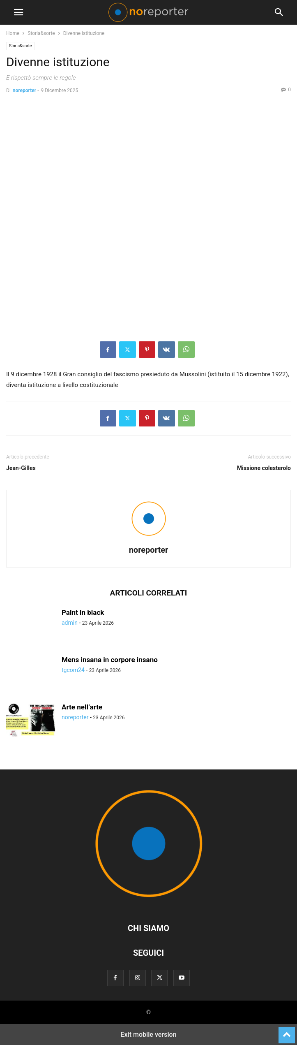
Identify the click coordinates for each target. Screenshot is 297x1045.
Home (12, 33)
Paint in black (83, 612)
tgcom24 (73, 670)
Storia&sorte (41, 33)
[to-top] (287, 1031)
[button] (18, 12)
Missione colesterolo (264, 468)
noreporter (24, 90)
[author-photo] (148, 538)
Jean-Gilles (21, 468)
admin (70, 622)
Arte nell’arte (82, 707)
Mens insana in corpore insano (110, 660)
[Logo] (148, 903)
